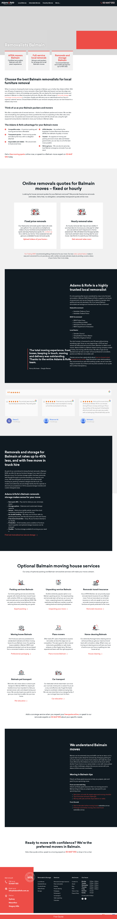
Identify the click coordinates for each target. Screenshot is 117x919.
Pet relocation (20, 702)
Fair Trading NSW (30, 254)
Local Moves (22, 3)
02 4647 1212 (109, 3)
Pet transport (57, 894)
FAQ (73, 889)
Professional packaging (20, 655)
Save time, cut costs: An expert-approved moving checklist (92, 795)
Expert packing (20, 610)
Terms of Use (75, 891)
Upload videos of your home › (35, 239)
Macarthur (13, 903)
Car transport (57, 896)
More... (57, 3)
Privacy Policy (75, 894)
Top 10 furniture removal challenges (84, 797)
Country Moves (48, 3)
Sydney (12, 900)
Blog (73, 887)
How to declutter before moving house (85, 806)
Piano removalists (58, 884)
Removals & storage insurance (61, 882)
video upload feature (80, 254)
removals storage (63, 95)
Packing (56, 887)
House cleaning (94, 655)
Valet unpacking (58, 898)
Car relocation (57, 699)
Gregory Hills (14, 907)
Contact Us (75, 882)
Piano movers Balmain (57, 655)
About (73, 884)
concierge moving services (13, 97)
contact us (48, 232)
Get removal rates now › (82, 239)
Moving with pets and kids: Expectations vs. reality (89, 799)
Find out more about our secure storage (20, 536)
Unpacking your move (57, 610)
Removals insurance (94, 610)
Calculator (56, 901)
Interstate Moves (34, 3)
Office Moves (41, 889)
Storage (40, 891)
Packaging (56, 891)
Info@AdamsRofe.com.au (19, 891)
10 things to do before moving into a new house (88, 808)
